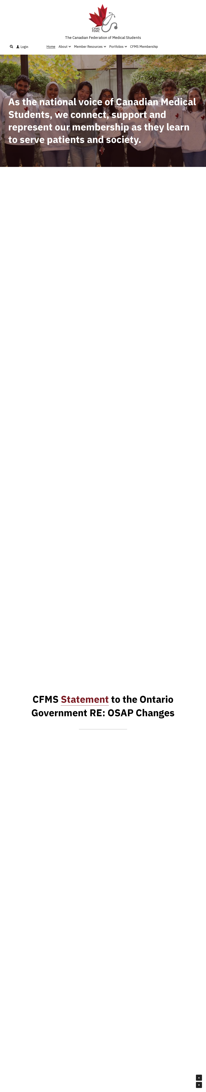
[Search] (11, 46)
